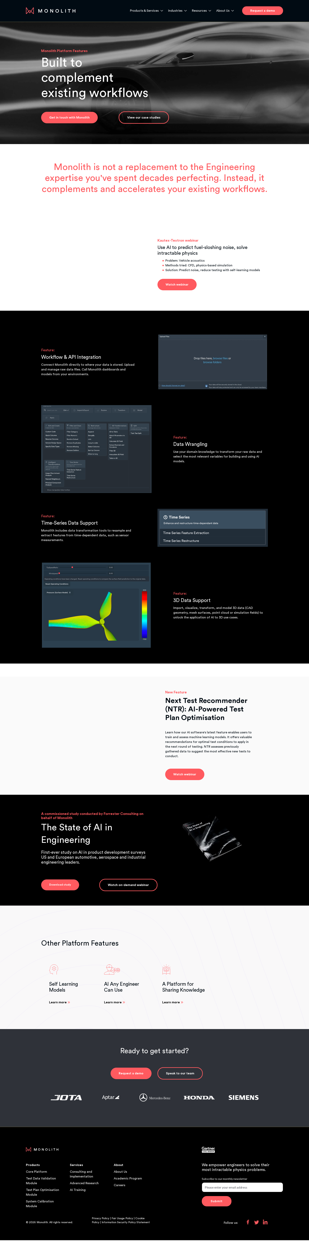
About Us (222, 10)
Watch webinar (177, 284)
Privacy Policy (101, 1219)
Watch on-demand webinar (128, 885)
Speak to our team (180, 1074)
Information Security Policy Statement (126, 1223)
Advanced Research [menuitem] (84, 1184)
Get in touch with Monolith (69, 117)
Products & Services (144, 10)
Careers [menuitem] (119, 1186)
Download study (60, 885)
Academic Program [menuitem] (128, 1179)
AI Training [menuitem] (78, 1190)
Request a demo (131, 1074)
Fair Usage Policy (122, 1219)
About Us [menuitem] (120, 1172)
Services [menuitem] (76, 1165)
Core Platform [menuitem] (36, 1172)
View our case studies (143, 117)
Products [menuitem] (33, 1165)
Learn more (58, 1003)
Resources (199, 10)
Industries (175, 10)
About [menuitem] (118, 1165)
